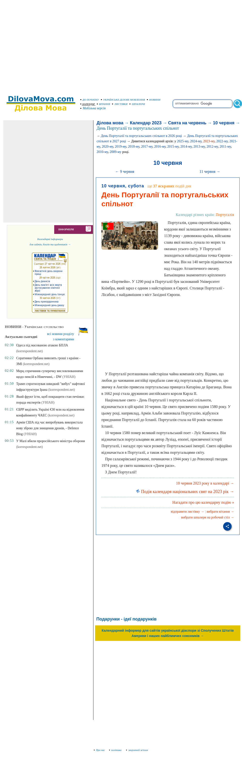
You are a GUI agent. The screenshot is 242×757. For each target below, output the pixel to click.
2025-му (182, 141)
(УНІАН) (69, 377)
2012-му (212, 146)
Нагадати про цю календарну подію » (203, 502)
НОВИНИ (153, 99)
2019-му (120, 146)
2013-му (199, 146)
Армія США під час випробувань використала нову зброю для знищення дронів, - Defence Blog (49, 428)
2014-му (186, 146)
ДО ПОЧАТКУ (89, 99)
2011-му (225, 146)
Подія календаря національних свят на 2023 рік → (185, 491)
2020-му (107, 146)
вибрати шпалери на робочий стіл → (207, 517)
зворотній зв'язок (137, 750)
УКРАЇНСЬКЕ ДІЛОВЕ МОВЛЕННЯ (122, 99)
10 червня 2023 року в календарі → (205, 483)
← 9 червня (124, 171)
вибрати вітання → (220, 511)
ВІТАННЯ (103, 104)
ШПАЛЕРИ (137, 104)
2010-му (102, 152)
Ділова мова (110, 122)
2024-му (195, 141)
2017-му (146, 146)
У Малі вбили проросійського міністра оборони (50, 441)
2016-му (160, 146)
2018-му (133, 146)
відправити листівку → (187, 511)
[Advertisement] (45, 45)
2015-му (173, 146)
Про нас (99, 750)
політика (116, 750)
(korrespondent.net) (61, 389)
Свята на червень (187, 122)
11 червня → (209, 171)
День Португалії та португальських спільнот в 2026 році (141, 136)
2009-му (115, 152)
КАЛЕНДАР (87, 104)
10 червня (223, 122)
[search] (202, 104)
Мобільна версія (93, 108)
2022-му (222, 141)
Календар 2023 (146, 122)
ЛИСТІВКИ (120, 104)
